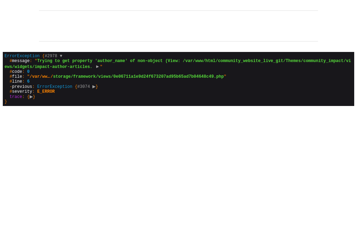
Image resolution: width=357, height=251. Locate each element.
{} (178, 83)
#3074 (87, 92)
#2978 (53, 57)
